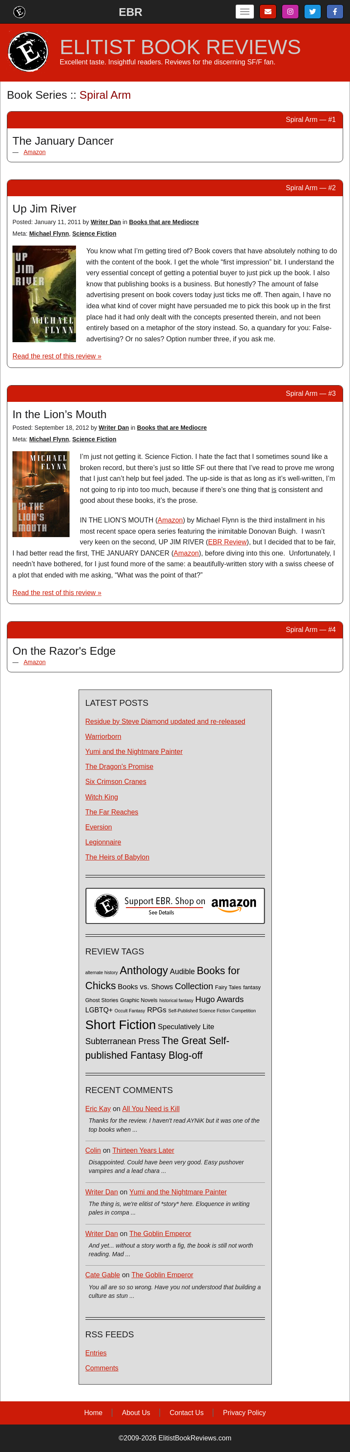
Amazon (35, 152)
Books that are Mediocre (164, 222)
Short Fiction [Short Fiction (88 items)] (120, 1025)
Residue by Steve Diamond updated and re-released (165, 721)
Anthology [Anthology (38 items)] (144, 970)
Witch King (101, 797)
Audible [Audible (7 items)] (182, 971)
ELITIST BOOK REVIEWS (180, 47)
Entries (96, 1353)
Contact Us (187, 1412)
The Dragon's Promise (119, 766)
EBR (131, 12)
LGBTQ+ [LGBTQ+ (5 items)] (99, 1010)
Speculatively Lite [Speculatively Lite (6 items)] (186, 1027)
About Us (136, 1412)
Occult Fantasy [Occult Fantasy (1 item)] (130, 1010)
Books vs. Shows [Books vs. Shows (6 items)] (145, 987)
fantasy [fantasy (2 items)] (252, 987)
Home (93, 1412)
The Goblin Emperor (160, 1233)
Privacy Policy (244, 1412)
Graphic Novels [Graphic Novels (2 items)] (139, 1000)
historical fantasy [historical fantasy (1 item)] (176, 1000)
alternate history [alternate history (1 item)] (101, 972)
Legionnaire (103, 842)
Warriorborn (103, 736)
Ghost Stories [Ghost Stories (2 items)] (102, 1000)
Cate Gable (102, 1275)
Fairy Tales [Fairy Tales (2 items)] (228, 987)
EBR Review (227, 542)
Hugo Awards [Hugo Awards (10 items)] (219, 999)
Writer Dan (106, 222)
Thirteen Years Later (143, 1150)
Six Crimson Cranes (115, 781)
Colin (93, 1150)
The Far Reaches (112, 812)
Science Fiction (94, 233)
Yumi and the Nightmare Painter (134, 751)
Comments (102, 1368)
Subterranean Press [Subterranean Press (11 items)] (122, 1041)
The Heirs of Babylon (117, 857)
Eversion (98, 827)
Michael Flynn (49, 233)
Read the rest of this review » (56, 356)
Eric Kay (98, 1108)
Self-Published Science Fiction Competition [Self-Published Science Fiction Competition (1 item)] (212, 1010)
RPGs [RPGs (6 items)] (156, 1010)
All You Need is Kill (151, 1108)
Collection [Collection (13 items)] (194, 986)
